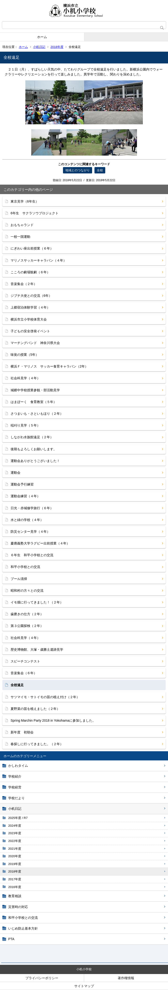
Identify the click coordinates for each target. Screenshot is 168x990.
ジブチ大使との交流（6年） (31, 295)
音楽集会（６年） (24, 673)
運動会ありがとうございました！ (35, 461)
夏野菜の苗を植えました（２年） (35, 709)
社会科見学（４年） (25, 378)
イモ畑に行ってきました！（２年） (37, 602)
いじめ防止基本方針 (23, 928)
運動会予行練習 (22, 484)
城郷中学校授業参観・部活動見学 (35, 390)
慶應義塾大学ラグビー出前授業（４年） (40, 543)
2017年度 (14, 879)
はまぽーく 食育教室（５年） (34, 402)
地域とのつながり (77, 170)
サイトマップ (84, 986)
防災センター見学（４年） (30, 531)
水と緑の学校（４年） (27, 520)
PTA (11, 939)
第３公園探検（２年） (27, 626)
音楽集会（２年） (24, 284)
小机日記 (39, 47)
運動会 (15, 472)
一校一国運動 (20, 237)
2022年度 (14, 841)
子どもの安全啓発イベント (30, 331)
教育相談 (14, 896)
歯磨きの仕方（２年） (27, 614)
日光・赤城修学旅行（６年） (32, 508)
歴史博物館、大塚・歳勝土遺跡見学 (37, 649)
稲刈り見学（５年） (25, 425)
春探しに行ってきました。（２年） (37, 744)
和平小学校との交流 (23, 918)
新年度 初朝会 (22, 732)
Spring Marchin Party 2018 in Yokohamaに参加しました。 (53, 720)
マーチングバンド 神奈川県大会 (35, 343)
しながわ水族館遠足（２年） (32, 437)
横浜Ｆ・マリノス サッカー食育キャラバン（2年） (49, 366)
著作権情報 (126, 978)
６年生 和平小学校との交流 (32, 555)
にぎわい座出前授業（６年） (32, 248)
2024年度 (14, 825)
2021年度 (14, 848)
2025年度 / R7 (17, 818)
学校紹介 (14, 776)
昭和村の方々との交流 (27, 590)
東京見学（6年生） (25, 201)
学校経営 (14, 787)
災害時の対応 (18, 907)
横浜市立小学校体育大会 (29, 319)
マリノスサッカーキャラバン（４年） (38, 260)
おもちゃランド (22, 225)
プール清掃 (19, 579)
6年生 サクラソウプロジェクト (35, 213)
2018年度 (57, 47)
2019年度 (14, 864)
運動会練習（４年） (25, 496)
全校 (100, 170)
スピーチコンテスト (25, 661)
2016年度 (14, 887)
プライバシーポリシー (41, 978)
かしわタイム (18, 765)
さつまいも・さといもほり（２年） (37, 413)
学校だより (16, 798)
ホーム (42, 37)
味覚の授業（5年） (25, 354)
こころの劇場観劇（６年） (30, 272)
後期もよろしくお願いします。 (34, 449)
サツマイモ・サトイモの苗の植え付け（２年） (45, 697)
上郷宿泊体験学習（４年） (30, 307)
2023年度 (14, 833)
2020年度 (14, 856)
